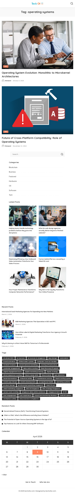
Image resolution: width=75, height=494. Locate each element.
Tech (11, 195)
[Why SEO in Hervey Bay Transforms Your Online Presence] (52, 277)
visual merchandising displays (46, 395)
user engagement (9, 395)
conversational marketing (28, 365)
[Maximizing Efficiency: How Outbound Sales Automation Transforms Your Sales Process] (22, 246)
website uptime (65, 395)
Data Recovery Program (49, 368)
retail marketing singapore (13, 388)
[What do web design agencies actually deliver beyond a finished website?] (52, 216)
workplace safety (9, 399)
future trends (46, 375)
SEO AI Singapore (32, 388)
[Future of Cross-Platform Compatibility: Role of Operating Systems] (37, 110)
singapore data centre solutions (33, 392)
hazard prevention (10, 378)
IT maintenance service (43, 378)
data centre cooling (30, 368)
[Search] (71, 3)
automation (64, 358)
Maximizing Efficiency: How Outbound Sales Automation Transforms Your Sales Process (22, 261)
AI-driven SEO (8, 358)
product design (9, 385)
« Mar (4, 474)
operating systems (63, 382)
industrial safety (26, 378)
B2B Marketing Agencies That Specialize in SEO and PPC (36, 321)
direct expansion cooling (12, 375)
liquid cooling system (63, 378)
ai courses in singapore (36, 358)
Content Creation (9, 365)
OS (6, 66)
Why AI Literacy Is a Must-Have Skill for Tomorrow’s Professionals (25, 343)
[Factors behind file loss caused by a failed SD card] (52, 246)
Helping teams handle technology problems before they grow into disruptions (21, 230)
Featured (12, 176)
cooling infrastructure (49, 365)
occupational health (46, 382)
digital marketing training (34, 371)
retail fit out (50, 385)
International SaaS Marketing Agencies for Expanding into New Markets (27, 311)
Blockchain (13, 167)
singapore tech (54, 392)
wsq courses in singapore (29, 399)
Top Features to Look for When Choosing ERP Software (24, 423)
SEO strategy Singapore (51, 388)
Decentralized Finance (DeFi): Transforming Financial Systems (26, 411)
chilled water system (26, 361)
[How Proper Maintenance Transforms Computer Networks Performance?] (22, 277)
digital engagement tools (12, 371)
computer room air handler (47, 361)
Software (12, 190)
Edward (8, 81)
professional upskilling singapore (30, 385)
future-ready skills (31, 375)
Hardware (13, 181)
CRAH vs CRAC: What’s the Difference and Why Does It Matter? (26, 415)
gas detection (60, 375)
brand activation (9, 361)
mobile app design (10, 382)
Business (12, 172)
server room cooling (10, 392)
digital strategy (52, 371)
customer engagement (11, 368)
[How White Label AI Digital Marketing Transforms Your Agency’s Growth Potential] (8, 334)
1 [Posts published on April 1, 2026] (27, 447)
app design (53, 358)
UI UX (65, 392)
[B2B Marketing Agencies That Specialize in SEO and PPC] (8, 323)
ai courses (20, 358)
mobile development (28, 382)
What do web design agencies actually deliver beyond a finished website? (51, 230)
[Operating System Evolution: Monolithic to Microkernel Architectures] (37, 45)
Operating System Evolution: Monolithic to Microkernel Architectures (31, 74)
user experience (25, 395)
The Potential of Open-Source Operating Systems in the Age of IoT (28, 419)
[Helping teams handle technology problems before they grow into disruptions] (22, 216)
